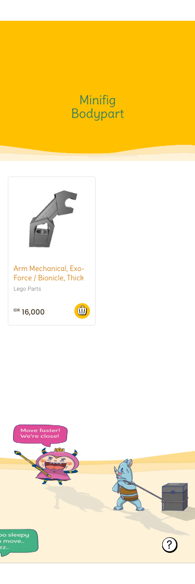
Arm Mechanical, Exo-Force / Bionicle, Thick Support (49, 278)
